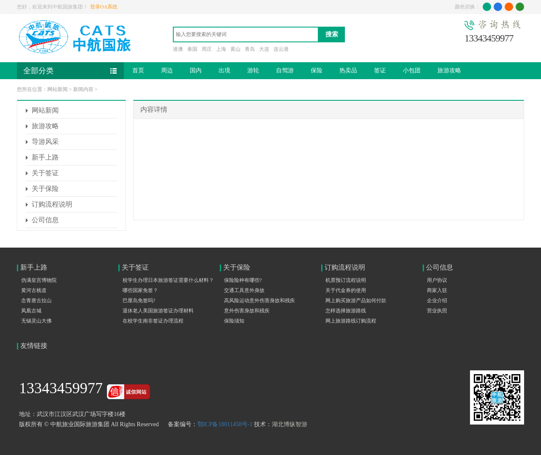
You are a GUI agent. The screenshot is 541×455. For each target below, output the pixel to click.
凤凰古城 (31, 311)
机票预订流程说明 (345, 280)
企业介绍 (437, 300)
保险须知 (234, 321)
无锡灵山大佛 (36, 321)
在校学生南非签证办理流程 (153, 321)
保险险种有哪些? (243, 280)
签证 (380, 70)
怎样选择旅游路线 (345, 311)
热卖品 (348, 70)
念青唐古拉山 (36, 300)
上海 (221, 49)
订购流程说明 (52, 204)
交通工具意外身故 (244, 290)
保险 (316, 70)
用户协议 (437, 280)
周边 (167, 70)
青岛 (250, 49)
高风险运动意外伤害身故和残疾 (259, 300)
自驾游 (285, 70)
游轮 (253, 70)
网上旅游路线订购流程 (350, 321)
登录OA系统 (103, 7)
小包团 (412, 70)
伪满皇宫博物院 (39, 280)
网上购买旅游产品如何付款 (355, 300)
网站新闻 (57, 89)
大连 (264, 49)
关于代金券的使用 (345, 290)
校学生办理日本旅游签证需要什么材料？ (168, 280)
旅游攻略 (449, 70)
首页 (138, 70)
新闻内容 (83, 89)
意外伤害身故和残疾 (247, 311)
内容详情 (153, 109)
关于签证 (45, 172)
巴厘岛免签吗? (139, 300)
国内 (196, 70)
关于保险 (45, 188)
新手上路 (45, 157)
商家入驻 (437, 290)
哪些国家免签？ (140, 290)
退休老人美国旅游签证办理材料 (158, 311)
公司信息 (45, 219)
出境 (224, 70)
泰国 (192, 49)
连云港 (281, 49)
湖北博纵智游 (289, 424)
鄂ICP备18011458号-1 (225, 424)
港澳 (178, 49)
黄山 (235, 49)
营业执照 (437, 311)
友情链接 (33, 345)
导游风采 (45, 141)
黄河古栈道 (33, 290)
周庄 (207, 49)
